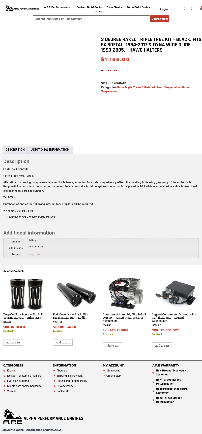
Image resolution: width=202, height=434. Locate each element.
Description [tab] (15, 149)
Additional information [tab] (50, 149)
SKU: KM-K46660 (76, 304)
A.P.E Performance (57, 7)
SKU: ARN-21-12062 (126, 305)
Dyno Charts (114, 7)
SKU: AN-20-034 (26, 304)
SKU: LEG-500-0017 (175, 305)
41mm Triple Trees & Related (135, 87)
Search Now (160, 18)
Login (164, 9)
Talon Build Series (140, 7)
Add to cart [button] (13, 342)
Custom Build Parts (89, 7)
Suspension (109, 91)
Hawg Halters (35, 254)
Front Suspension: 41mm (172, 87)
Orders (99, 11)
